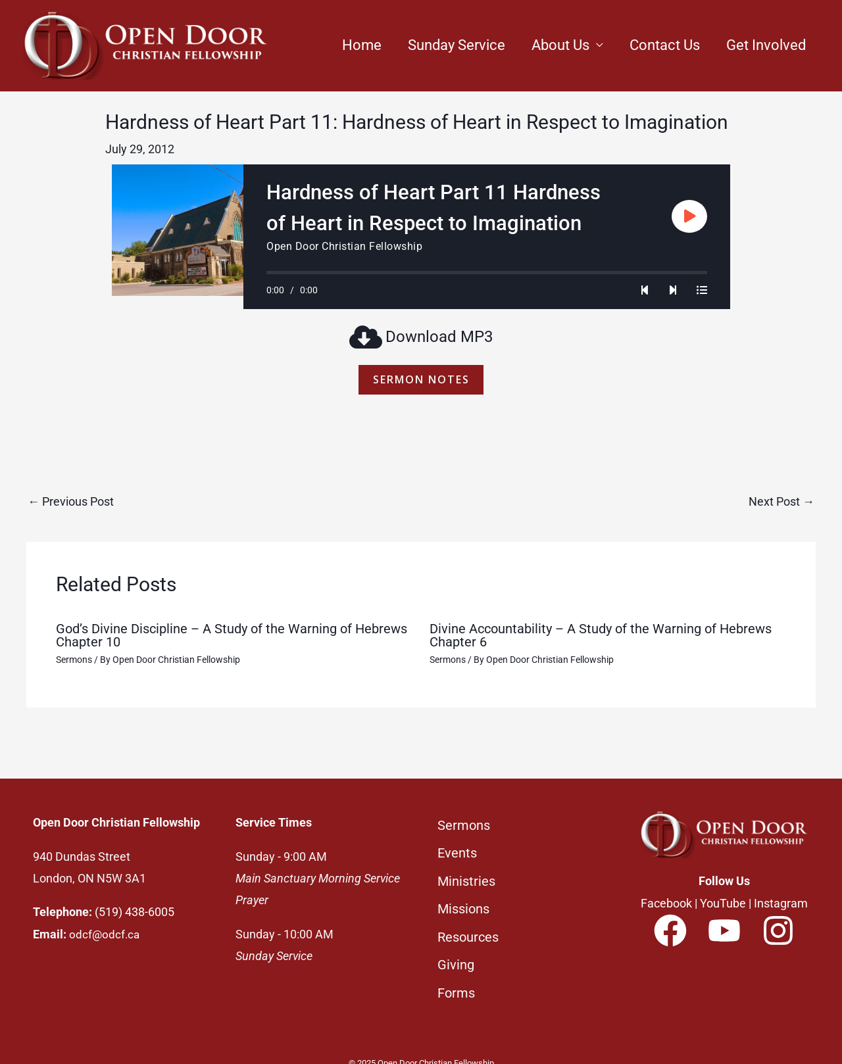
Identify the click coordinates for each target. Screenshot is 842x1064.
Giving (455, 947)
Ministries (466, 874)
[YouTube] (724, 932)
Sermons (74, 661)
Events (457, 850)
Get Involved (766, 45)
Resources (468, 923)
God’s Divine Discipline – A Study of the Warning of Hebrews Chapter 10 (231, 637)
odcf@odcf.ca (105, 936)
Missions (463, 899)
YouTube (723, 905)
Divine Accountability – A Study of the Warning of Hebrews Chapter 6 (601, 637)
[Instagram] (778, 932)
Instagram (781, 905)
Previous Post (71, 503)
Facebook (666, 905)
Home (362, 45)
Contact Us (665, 45)
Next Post (781, 503)
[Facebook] (670, 932)
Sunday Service (456, 45)
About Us (560, 45)
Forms (456, 972)
